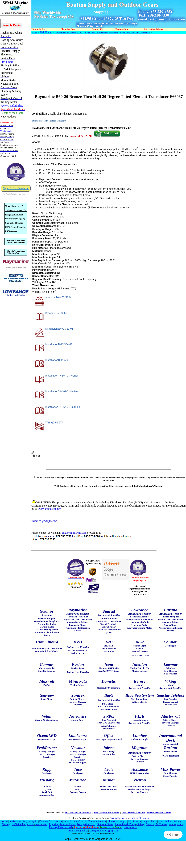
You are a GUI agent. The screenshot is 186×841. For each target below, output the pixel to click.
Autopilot (33, 821)
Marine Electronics (140, 818)
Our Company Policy (78, 830)
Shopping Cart (111, 830)
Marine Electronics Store (159, 812)
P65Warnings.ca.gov (49, 508)
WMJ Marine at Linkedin (106, 812)
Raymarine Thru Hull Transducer (135, 32)
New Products (130, 827)
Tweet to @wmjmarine (44, 520)
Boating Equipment (118, 818)
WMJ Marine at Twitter (133, 812)
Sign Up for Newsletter (16, 188)
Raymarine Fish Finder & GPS (69, 32)
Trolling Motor (176, 824)
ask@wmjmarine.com (74, 532)
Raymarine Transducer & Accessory (101, 32)
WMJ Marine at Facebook (78, 812)
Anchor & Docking (18, 821)
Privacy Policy (96, 830)
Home (34, 32)
